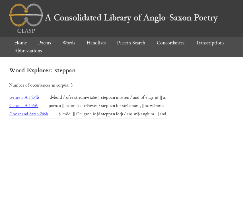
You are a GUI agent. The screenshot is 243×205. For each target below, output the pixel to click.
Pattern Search (131, 42)
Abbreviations (28, 50)
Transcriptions (210, 42)
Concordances (170, 42)
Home (20, 42)
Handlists (96, 42)
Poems (44, 42)
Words (68, 42)
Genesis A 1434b (24, 97)
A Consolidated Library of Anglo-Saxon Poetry (113, 17)
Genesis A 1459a (23, 105)
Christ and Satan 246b (28, 114)
